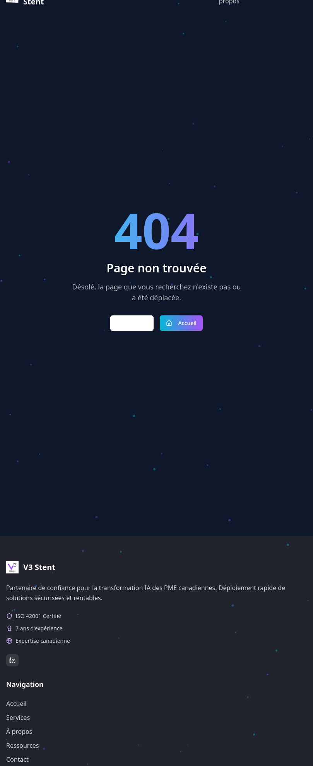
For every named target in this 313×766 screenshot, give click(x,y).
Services (18, 717)
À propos (19, 731)
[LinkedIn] (12, 660)
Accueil (181, 323)
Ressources (22, 745)
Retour (132, 323)
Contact (17, 759)
